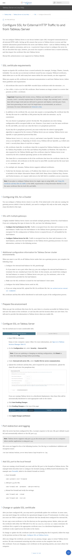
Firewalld (15, 471)
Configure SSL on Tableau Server (37, 535)
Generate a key (37, 107)
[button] (4, 2)
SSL (35, 14)
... (31, 14)
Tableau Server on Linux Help (21, 14)
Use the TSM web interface (19, 333)
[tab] (19, 333)
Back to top (36, 553)
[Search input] (63, 2)
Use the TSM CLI (52, 333)
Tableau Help (7, 14)
